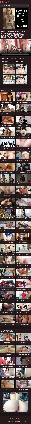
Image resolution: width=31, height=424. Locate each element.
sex (7, 58)
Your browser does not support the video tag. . (15, 47)
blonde (16, 61)
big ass (22, 61)
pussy (11, 58)
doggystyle (5, 61)
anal (11, 61)
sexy (20, 58)
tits (16, 58)
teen (3, 58)
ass (24, 58)
